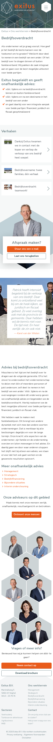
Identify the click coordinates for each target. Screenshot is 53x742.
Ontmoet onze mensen (27, 514)
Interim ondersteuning (16, 486)
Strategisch (10, 475)
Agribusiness (7, 720)
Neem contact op (26, 665)
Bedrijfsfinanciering (14, 478)
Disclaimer (26, 737)
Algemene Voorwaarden (34, 734)
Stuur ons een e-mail (27, 249)
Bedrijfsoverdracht (36, 696)
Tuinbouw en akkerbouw (11, 717)
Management (11, 471)
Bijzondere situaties (14, 482)
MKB (3, 723)
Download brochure (26, 673)
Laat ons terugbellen (26, 256)
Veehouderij (6, 714)
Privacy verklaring (14, 734)
